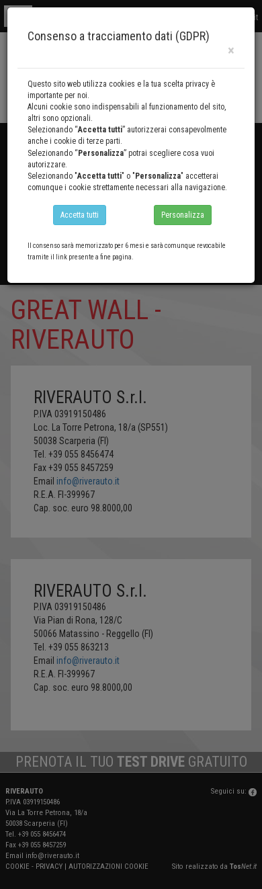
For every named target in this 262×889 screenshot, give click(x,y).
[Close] (231, 51)
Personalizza (182, 215)
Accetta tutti (79, 215)
